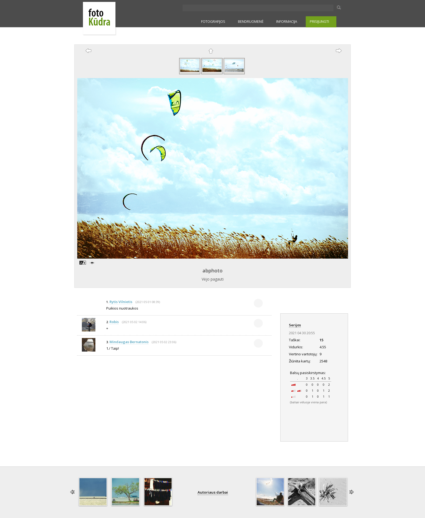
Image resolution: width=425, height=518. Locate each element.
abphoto (212, 270)
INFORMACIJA (286, 21)
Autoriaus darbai (213, 492)
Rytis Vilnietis (121, 301)
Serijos (295, 325)
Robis (114, 321)
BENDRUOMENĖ (250, 21)
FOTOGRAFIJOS (213, 21)
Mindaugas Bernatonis (129, 341)
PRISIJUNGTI (319, 21)
